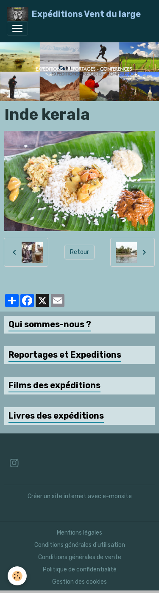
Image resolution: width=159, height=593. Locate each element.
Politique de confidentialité (80, 569)
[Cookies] (17, 575)
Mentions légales (79, 532)
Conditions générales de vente (79, 557)
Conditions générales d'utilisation (79, 545)
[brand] (74, 14)
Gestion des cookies (79, 581)
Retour (79, 252)
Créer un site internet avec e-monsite (80, 496)
